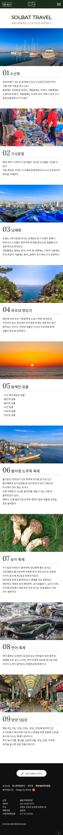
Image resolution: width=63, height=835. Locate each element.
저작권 (30, 786)
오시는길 (6, 786)
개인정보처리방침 (42, 786)
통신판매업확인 (18, 786)
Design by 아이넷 (25, 790)
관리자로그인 (8, 790)
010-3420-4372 (31, 773)
